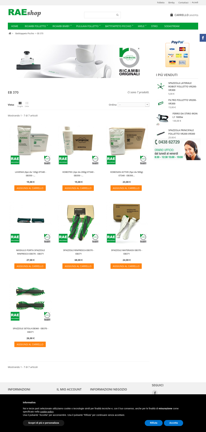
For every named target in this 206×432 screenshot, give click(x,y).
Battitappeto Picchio (118, 26)
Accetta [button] (173, 422)
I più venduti (167, 75)
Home (14, 26)
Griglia (20, 104)
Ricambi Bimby (61, 26)
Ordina (113, 104)
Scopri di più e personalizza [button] (43, 422)
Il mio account (69, 389)
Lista (27, 104)
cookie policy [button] (46, 411)
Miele (141, 26)
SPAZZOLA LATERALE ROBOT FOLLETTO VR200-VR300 (182, 86)
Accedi (195, 2)
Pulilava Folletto (87, 26)
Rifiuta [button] (153, 422)
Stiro (154, 26)
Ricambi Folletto (35, 26)
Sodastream (171, 26)
